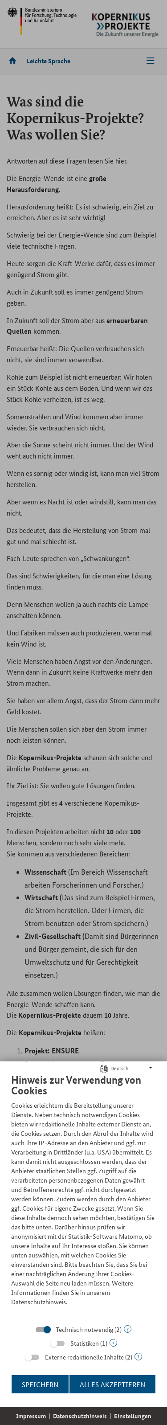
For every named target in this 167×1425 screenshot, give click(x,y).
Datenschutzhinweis (80, 1416)
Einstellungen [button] (132, 1416)
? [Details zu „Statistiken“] (113, 1343)
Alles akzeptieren (112, 1384)
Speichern (40, 1384)
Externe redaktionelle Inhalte (84, 1356)
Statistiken (84, 1343)
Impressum (31, 1416)
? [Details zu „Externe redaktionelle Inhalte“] (138, 1356)
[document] (83, 1196)
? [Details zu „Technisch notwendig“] (127, 1329)
